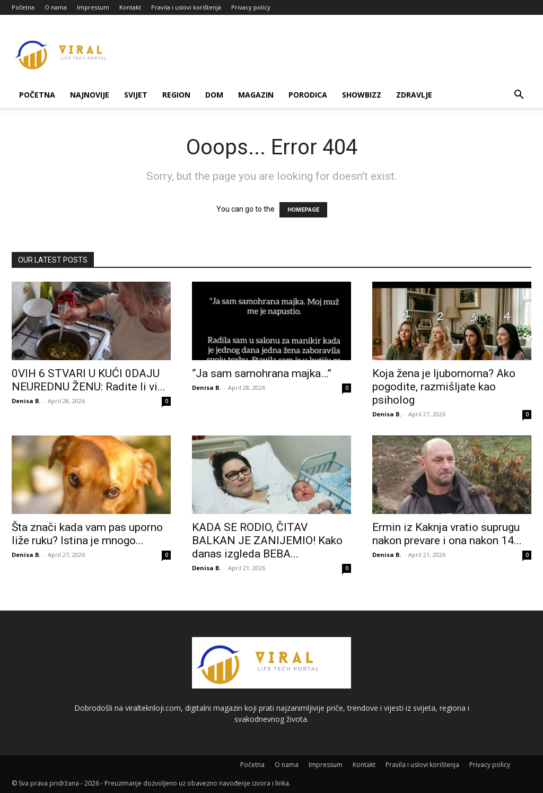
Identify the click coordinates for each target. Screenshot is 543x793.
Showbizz (361, 95)
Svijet (135, 95)
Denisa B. (26, 401)
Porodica (307, 95)
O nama (56, 7)
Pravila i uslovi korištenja (186, 7)
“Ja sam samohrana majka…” (261, 373)
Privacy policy (250, 7)
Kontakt (130, 7)
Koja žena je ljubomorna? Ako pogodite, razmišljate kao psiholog (443, 386)
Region (176, 95)
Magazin (256, 95)
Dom (214, 95)
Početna (23, 7)
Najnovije (89, 95)
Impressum (93, 7)
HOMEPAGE (303, 209)
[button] (518, 96)
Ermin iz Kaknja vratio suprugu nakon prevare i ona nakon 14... (447, 534)
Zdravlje (414, 95)
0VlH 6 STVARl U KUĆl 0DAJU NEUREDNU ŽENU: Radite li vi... (88, 380)
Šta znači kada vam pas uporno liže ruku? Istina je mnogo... (87, 534)
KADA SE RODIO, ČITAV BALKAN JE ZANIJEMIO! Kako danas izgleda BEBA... (267, 540)
